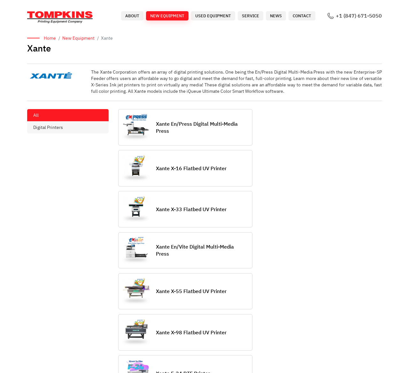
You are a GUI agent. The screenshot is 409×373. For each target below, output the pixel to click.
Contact (302, 16)
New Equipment (167, 16)
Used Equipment (213, 16)
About (132, 16)
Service (250, 16)
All (36, 115)
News (276, 16)
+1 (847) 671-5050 (359, 16)
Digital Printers (48, 127)
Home (50, 38)
